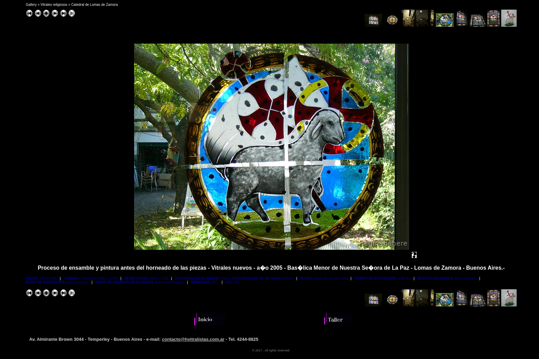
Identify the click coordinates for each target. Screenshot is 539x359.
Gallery (31, 5)
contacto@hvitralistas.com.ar (193, 339)
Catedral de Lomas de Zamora (94, 5)
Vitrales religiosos (54, 5)
